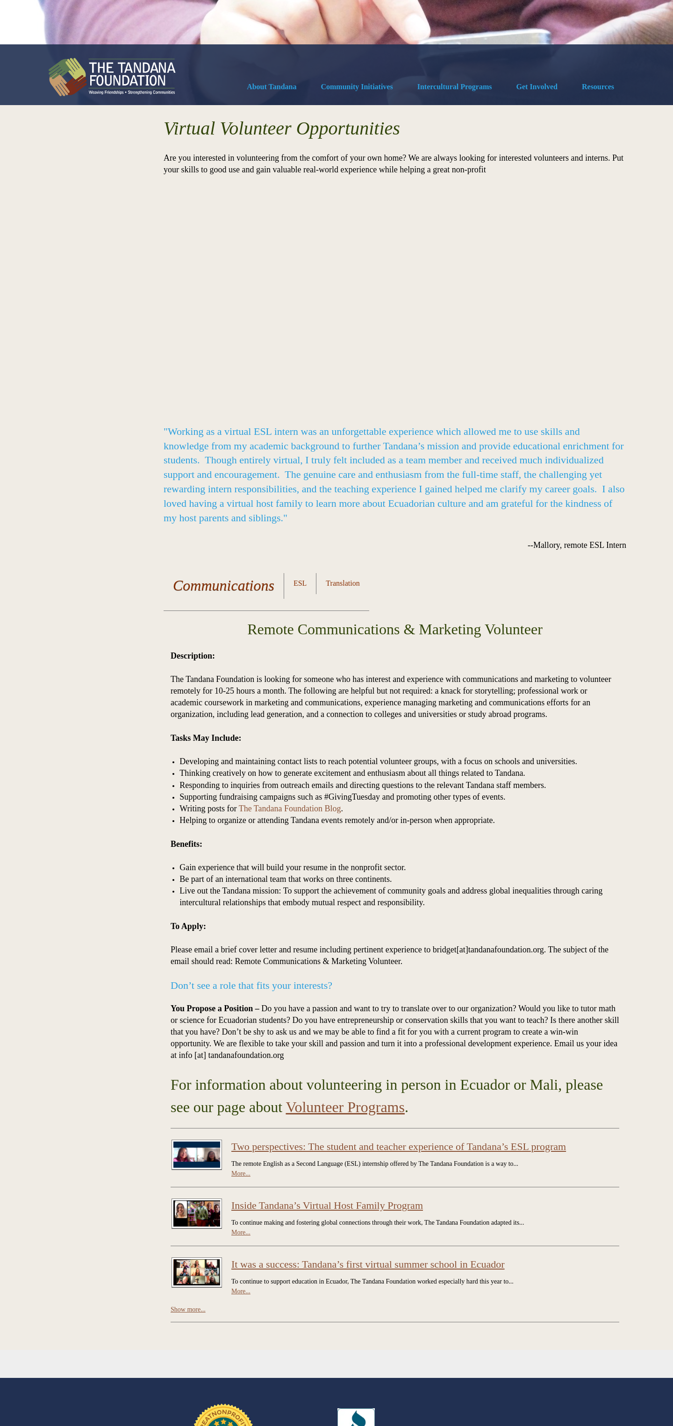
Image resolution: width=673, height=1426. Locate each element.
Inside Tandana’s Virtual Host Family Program (327, 989)
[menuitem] (271, 88)
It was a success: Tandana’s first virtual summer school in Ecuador (368, 1048)
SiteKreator (91, 1398)
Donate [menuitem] (56, 1370)
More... (241, 957)
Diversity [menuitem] (126, 1370)
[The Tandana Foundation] (112, 77)
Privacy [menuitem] (157, 1370)
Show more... (188, 1093)
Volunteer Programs (345, 890)
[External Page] (356, 1253)
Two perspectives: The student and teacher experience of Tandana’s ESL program (398, 930)
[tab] (224, 371)
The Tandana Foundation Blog (290, 592)
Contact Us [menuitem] (89, 1370)
